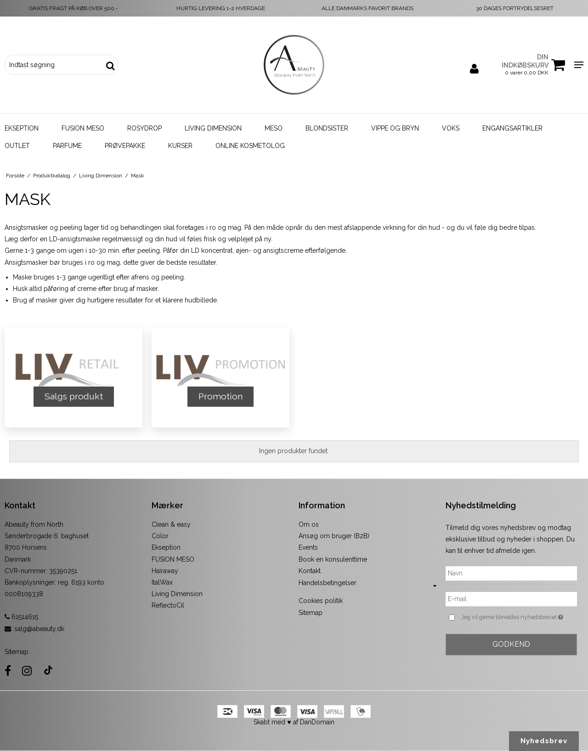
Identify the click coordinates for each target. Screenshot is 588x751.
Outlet (17, 145)
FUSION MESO (173, 559)
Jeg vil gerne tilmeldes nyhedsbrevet (519, 617)
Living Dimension (213, 128)
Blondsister (326, 128)
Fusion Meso (83, 128)
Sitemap (16, 651)
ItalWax (162, 582)
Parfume (67, 145)
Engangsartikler (512, 128)
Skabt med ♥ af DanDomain (294, 722)
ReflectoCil (168, 605)
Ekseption (22, 128)
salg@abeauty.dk (39, 628)
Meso (274, 128)
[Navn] (511, 573)
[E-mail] (511, 599)
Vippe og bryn (395, 128)
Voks (450, 128)
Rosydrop (144, 128)
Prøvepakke (125, 145)
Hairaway (165, 571)
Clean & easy (171, 524)
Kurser (180, 145)
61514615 (21, 616)
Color (160, 536)
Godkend (511, 644)
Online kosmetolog (250, 145)
